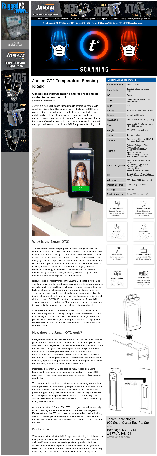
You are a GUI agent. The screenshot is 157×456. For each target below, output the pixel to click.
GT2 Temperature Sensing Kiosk (76, 436)
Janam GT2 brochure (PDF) (138, 194)
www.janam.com (118, 437)
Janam (35, 106)
